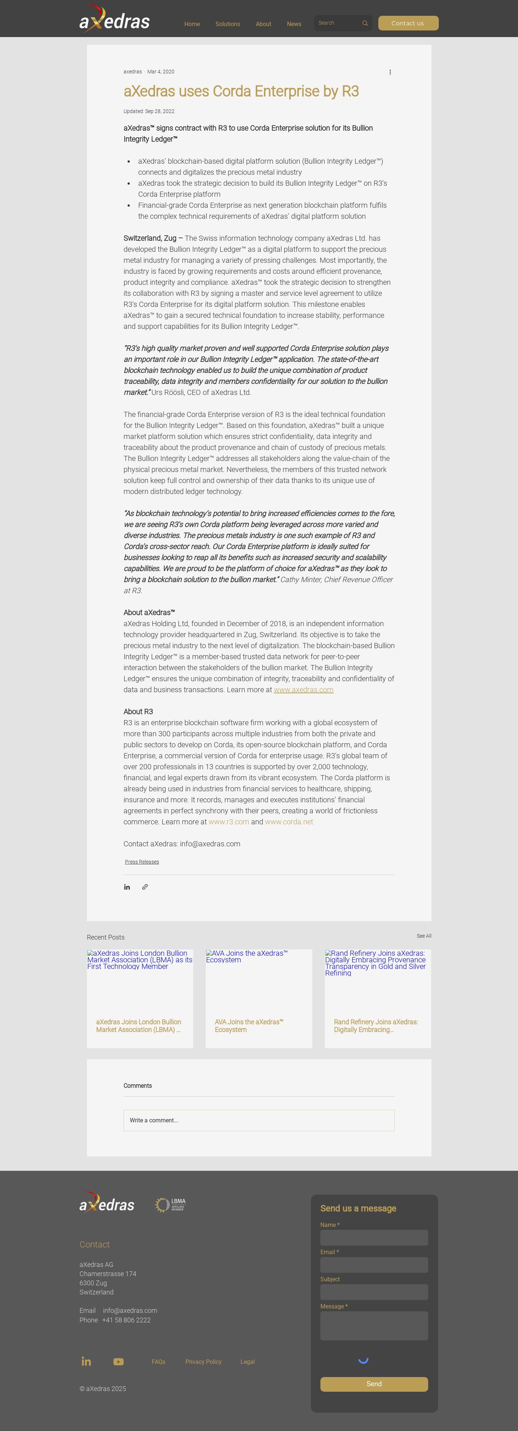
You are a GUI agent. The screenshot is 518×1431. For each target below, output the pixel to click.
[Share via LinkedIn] (127, 886)
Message (332, 1307)
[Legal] (247, 1362)
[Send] (374, 1384)
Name (328, 1225)
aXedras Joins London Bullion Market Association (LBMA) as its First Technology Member (139, 1026)
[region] (87, 1361)
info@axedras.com (130, 1310)
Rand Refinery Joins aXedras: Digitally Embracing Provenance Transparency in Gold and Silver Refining (376, 1026)
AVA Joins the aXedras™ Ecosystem (249, 1026)
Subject (330, 1279)
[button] (233, 21)
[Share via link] (145, 886)
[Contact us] (408, 23)
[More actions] (390, 71)
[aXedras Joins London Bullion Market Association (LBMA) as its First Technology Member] (140, 979)
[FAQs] (158, 1362)
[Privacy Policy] (203, 1362)
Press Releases (142, 862)
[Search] (330, 23)
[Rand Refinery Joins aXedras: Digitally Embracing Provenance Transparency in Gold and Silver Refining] (378, 979)
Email (327, 1252)
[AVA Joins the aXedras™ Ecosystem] (259, 979)
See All (424, 936)
